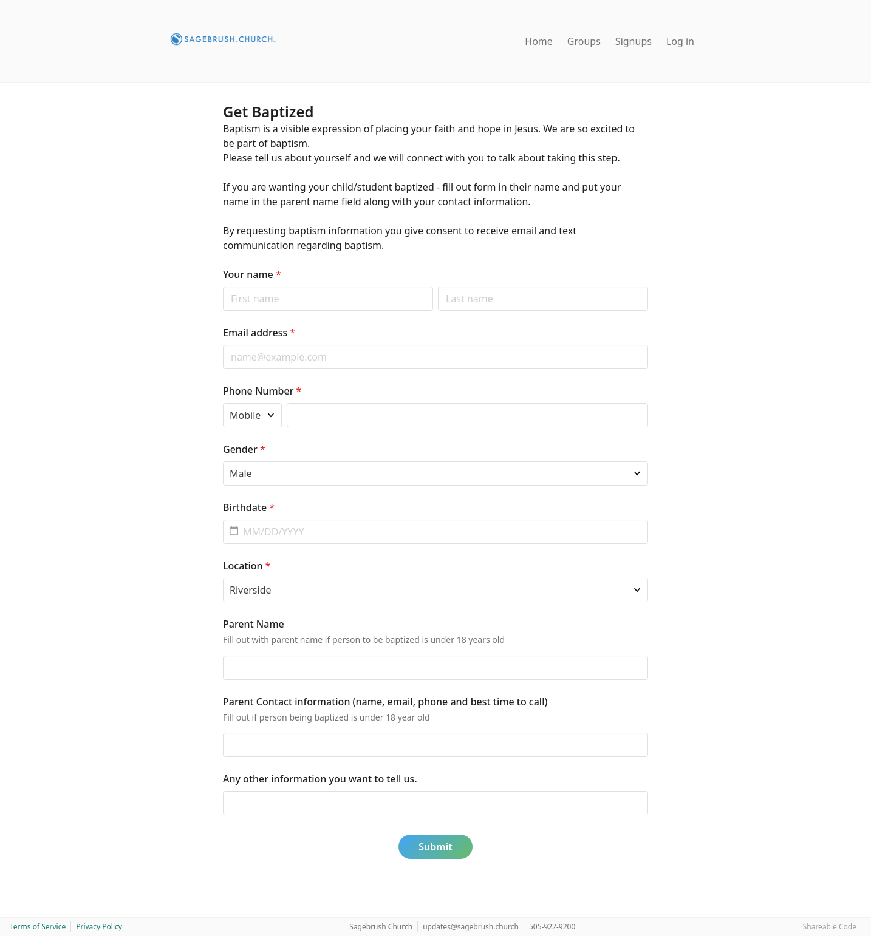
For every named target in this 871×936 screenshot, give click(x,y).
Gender (244, 449)
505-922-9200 (552, 926)
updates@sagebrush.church (471, 926)
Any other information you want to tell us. (320, 778)
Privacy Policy (99, 926)
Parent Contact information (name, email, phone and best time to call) (385, 701)
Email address (259, 332)
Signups (633, 41)
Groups (584, 41)
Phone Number (262, 391)
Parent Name (253, 624)
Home (539, 41)
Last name (437, 286)
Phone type (222, 402)
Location (247, 565)
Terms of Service (38, 926)
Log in (680, 41)
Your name (252, 274)
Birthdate (249, 507)
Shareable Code (829, 926)
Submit (435, 846)
